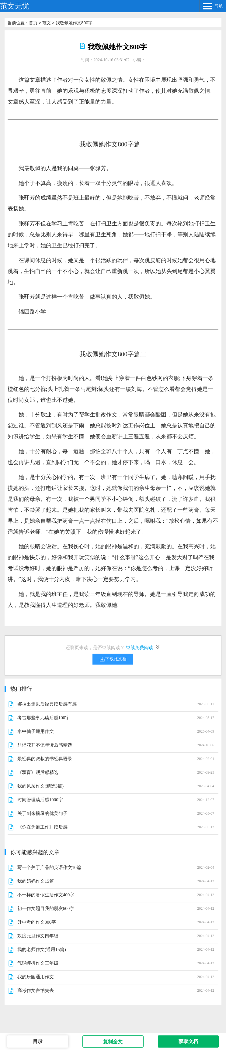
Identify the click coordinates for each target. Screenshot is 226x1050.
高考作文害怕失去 (35, 990)
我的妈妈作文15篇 (35, 881)
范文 (46, 22)
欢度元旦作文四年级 (37, 935)
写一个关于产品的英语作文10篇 (49, 867)
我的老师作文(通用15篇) (41, 949)
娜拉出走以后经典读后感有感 (47, 704)
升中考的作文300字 (36, 922)
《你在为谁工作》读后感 (42, 827)
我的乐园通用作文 (35, 976)
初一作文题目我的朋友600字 (46, 908)
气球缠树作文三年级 (37, 963)
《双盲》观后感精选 (37, 772)
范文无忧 (14, 6)
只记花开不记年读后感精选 (44, 745)
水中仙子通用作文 (35, 731)
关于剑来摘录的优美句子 (42, 813)
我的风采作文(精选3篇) (40, 786)
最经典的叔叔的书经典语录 (44, 758)
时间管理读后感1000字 (40, 799)
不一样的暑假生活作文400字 (46, 894)
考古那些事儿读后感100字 (43, 717)
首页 (33, 22)
